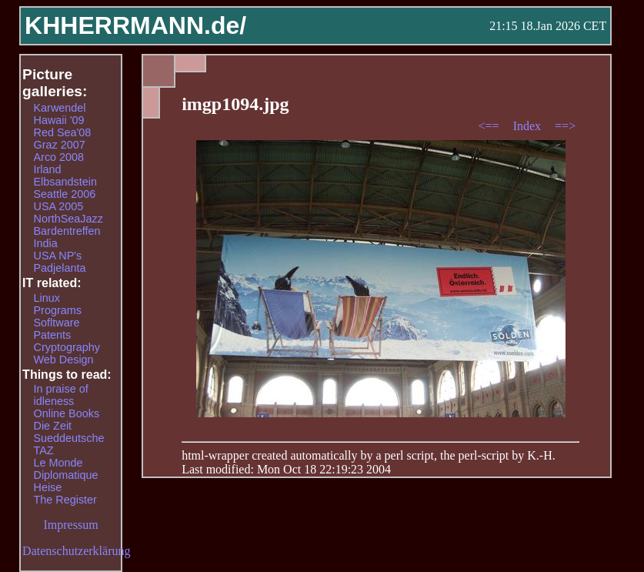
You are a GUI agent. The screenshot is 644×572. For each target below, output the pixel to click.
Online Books (67, 413)
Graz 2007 (59, 145)
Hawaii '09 (59, 120)
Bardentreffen (67, 231)
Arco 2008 (59, 157)
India (46, 243)
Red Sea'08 (63, 132)
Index (528, 125)
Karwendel (60, 108)
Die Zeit (53, 426)
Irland (48, 169)
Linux (47, 298)
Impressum (71, 524)
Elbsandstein (65, 182)
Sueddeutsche (69, 438)
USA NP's (58, 255)
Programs (58, 310)
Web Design (64, 359)
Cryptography (67, 347)
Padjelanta (60, 268)
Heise (48, 487)
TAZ (44, 450)
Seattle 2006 (65, 194)
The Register (65, 499)
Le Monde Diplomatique (66, 469)
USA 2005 (59, 206)
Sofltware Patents (57, 328)
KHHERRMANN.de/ (135, 25)
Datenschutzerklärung (76, 550)
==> (565, 125)
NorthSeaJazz (68, 218)
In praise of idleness (61, 395)
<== (490, 125)
